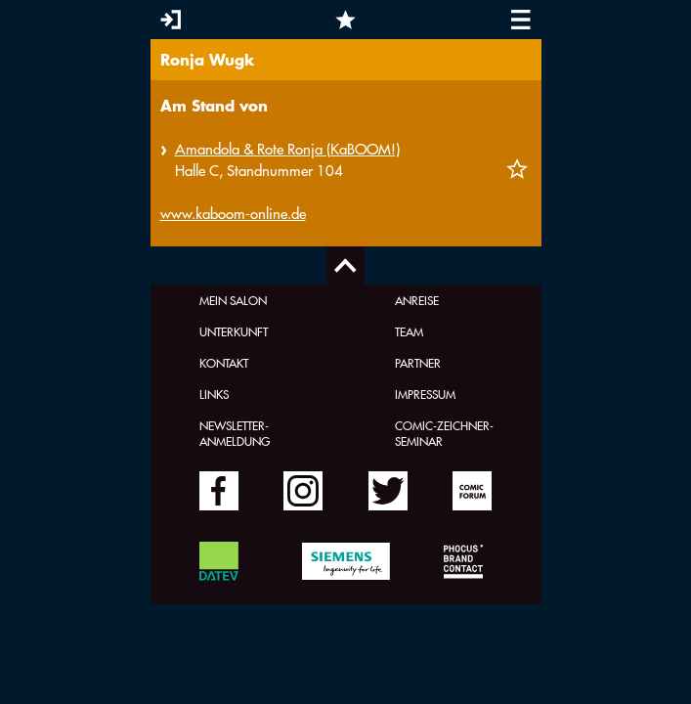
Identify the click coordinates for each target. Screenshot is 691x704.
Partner (418, 363)
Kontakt (223, 363)
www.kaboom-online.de (233, 213)
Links (214, 394)
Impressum (425, 394)
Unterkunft (233, 331)
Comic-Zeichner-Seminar (444, 433)
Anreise (417, 300)
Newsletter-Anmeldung (234, 433)
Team (409, 331)
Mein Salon (233, 300)
